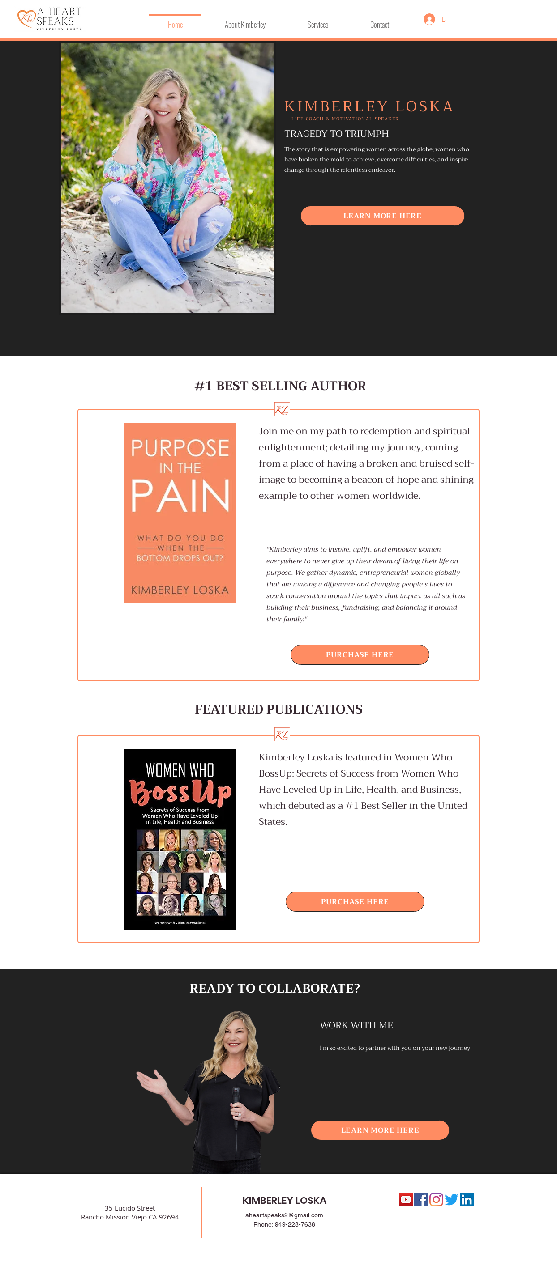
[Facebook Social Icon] (421, 1199)
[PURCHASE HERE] (360, 655)
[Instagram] (436, 1199)
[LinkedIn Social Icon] (467, 1199)
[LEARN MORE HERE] (382, 216)
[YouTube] (406, 1199)
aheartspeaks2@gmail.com (284, 1215)
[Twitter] (451, 1199)
